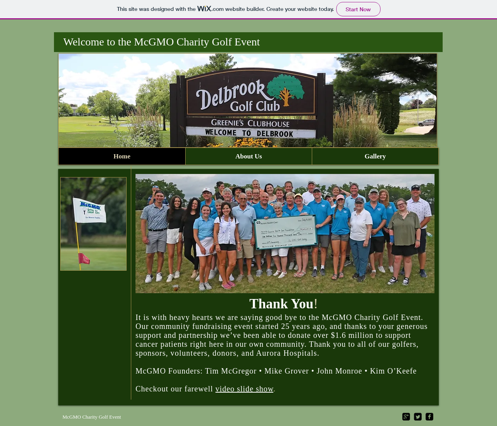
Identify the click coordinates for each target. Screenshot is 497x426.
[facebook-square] (429, 417)
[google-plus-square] (406, 417)
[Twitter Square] (418, 417)
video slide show (244, 388)
